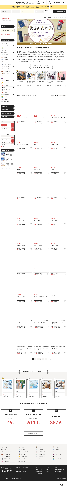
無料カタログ (46, 3)
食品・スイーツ (22, 461)
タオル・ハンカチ (57, 461)
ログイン (58, 3)
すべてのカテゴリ (5, 101)
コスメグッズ (56, 458)
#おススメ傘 (3, 34)
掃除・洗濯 (21, 456)
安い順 (29, 94)
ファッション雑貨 (5, 461)
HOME (44, 17)
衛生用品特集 (39, 465)
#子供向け (9, 35)
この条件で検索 (13, 30)
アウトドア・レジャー (58, 454)
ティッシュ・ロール (40, 461)
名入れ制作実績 (38, 478)
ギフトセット (39, 456)
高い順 (34, 94)
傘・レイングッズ (22, 463)
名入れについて (38, 476)
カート (64, 3)
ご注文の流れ (38, 474)
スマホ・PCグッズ (23, 458)
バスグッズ (56, 456)
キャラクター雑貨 (57, 465)
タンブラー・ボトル (23, 454)
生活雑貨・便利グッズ (6, 465)
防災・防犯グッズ (40, 458)
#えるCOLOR (3, 33)
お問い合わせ (48, 476)
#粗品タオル (3, 35)
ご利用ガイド (58, 478)
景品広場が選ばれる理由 (60, 476)
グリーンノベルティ (40, 454)
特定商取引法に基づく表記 (16, 484)
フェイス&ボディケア (6, 458)
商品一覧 (49, 17)
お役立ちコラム (58, 474)
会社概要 (47, 474)
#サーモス (9, 34)
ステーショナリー (40, 463)
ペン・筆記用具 (5, 463)
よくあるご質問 (38, 480)
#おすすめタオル (10, 33)
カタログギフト (5, 468)
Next (51, 366)
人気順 (23, 94)
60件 (60, 94)
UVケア (55, 463)
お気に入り (52, 3)
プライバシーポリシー (5, 484)
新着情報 (47, 478)
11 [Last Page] (46, 366)
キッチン (4, 456)
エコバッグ (4, 454)
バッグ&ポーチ (22, 465)
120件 (64, 94)
